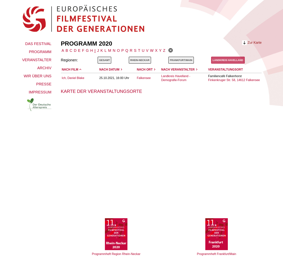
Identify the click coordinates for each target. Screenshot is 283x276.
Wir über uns (37, 76)
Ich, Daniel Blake (73, 78)
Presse (43, 84)
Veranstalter (36, 60)
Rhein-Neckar (140, 60)
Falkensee (144, 78)
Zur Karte (255, 42)
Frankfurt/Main (181, 60)
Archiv (44, 68)
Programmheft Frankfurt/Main (216, 254)
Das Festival (38, 44)
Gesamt (104, 60)
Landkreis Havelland (228, 60)
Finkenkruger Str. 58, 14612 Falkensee (234, 80)
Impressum (40, 92)
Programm (40, 52)
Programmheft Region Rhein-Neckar (116, 254)
